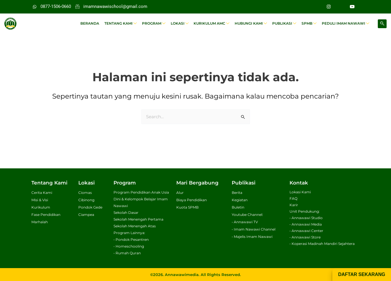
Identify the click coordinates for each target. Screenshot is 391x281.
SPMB (309, 23)
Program (157, 23)
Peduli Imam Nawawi (346, 23)
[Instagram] (328, 6)
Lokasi (183, 23)
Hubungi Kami (253, 23)
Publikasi (286, 23)
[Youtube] (352, 6)
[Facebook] (340, 6)
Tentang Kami (125, 23)
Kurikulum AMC (214, 23)
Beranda (94, 23)
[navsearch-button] (382, 23)
